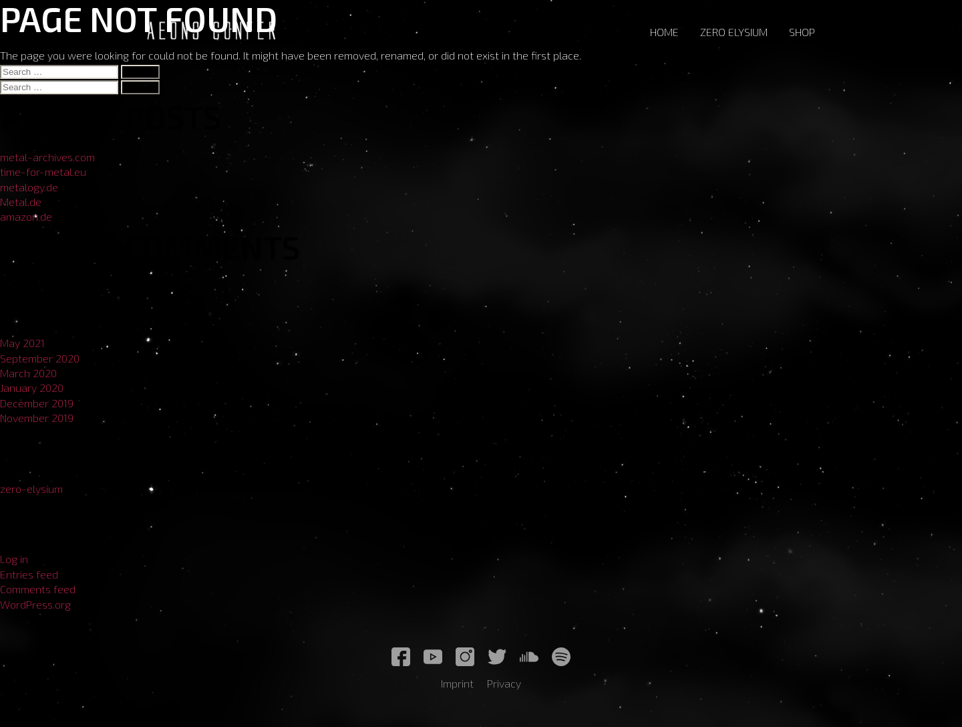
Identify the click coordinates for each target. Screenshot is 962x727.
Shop (802, 31)
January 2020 (31, 387)
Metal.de (20, 201)
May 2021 (22, 342)
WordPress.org (35, 604)
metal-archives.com (47, 156)
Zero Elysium (734, 31)
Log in (14, 558)
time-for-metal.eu (43, 171)
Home (664, 31)
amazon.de (26, 216)
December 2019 (36, 403)
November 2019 (36, 417)
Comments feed (37, 589)
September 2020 (39, 358)
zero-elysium (31, 488)
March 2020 (28, 373)
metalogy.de (29, 187)
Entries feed (29, 574)
